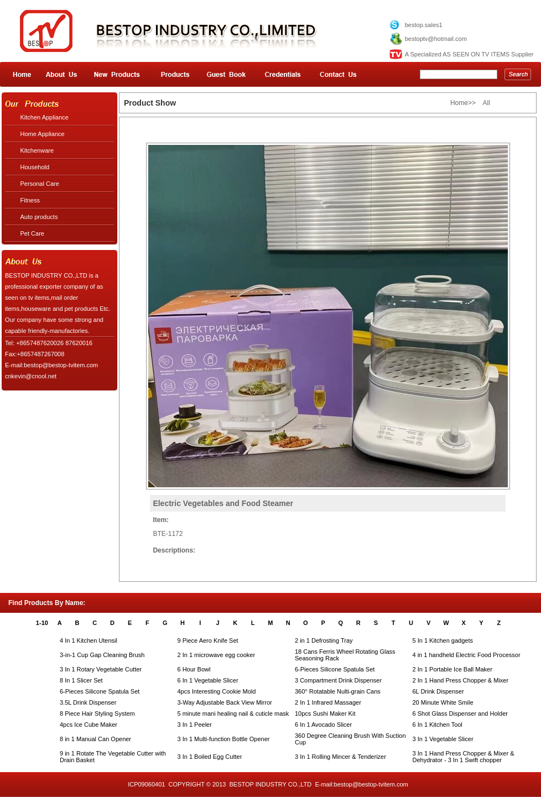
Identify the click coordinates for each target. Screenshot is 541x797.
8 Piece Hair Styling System (97, 713)
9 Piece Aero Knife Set (208, 640)
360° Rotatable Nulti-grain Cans (338, 691)
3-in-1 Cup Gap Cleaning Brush (102, 655)
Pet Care (32, 233)
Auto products (39, 216)
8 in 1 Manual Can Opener (95, 739)
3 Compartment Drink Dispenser (338, 680)
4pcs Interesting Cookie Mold (217, 691)
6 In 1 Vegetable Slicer (208, 680)
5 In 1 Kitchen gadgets (443, 640)
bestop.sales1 (424, 25)
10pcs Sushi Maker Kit (325, 713)
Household (35, 167)
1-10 (42, 622)
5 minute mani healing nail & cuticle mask (233, 713)
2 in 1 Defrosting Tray (324, 640)
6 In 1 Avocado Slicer (323, 724)
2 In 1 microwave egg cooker (217, 655)
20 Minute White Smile (443, 702)
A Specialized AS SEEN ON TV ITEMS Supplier (469, 54)
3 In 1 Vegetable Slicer (443, 739)
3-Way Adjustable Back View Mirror (225, 702)
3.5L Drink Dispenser (88, 702)
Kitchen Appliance (44, 117)
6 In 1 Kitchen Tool (437, 724)
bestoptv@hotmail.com (436, 38)
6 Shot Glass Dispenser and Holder (460, 713)
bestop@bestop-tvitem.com (371, 784)
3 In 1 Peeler (195, 724)
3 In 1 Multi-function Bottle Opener (224, 739)
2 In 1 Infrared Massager (328, 702)
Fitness (30, 200)
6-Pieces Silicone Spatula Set (334, 669)
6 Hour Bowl (194, 669)
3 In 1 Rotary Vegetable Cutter (101, 669)
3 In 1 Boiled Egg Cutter (210, 756)
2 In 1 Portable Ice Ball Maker (452, 669)
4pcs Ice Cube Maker (88, 724)
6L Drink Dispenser (438, 691)
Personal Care (39, 183)
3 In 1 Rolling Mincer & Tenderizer (340, 756)
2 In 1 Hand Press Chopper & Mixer (461, 680)
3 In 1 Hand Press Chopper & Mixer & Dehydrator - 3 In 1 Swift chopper (463, 756)
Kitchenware (37, 150)
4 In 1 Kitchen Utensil (88, 640)
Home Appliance (42, 134)
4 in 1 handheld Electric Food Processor (467, 655)
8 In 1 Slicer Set (81, 680)
